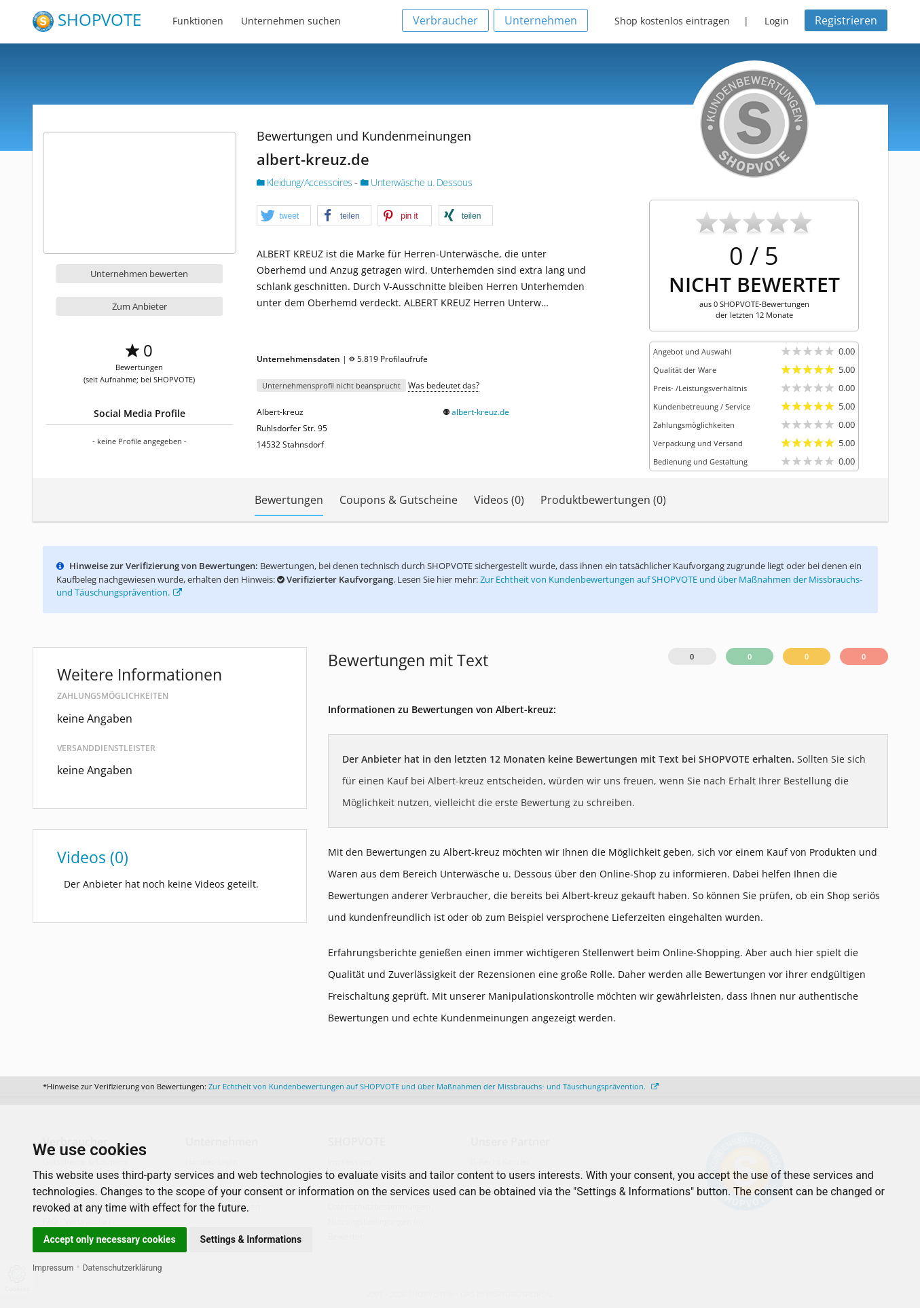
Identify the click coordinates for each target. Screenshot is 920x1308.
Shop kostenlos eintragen (672, 20)
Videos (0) (499, 499)
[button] (283, 216)
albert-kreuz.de (480, 412)
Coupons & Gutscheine (398, 499)
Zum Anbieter (139, 306)
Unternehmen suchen (291, 20)
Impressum (53, 1268)
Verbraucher (445, 20)
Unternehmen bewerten (139, 274)
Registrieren (846, 20)
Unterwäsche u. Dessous (417, 182)
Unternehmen (540, 20)
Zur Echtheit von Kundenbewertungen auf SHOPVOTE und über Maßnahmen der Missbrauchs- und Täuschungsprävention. (433, 1086)
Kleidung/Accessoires (306, 182)
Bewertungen (289, 499)
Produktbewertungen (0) (603, 499)
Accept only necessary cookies (109, 1239)
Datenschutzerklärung (122, 1268)
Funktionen (197, 20)
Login (777, 20)
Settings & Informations (251, 1239)
